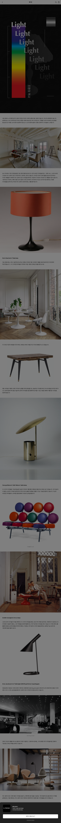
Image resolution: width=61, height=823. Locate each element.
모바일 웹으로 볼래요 (30, 820)
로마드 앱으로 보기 (30, 816)
